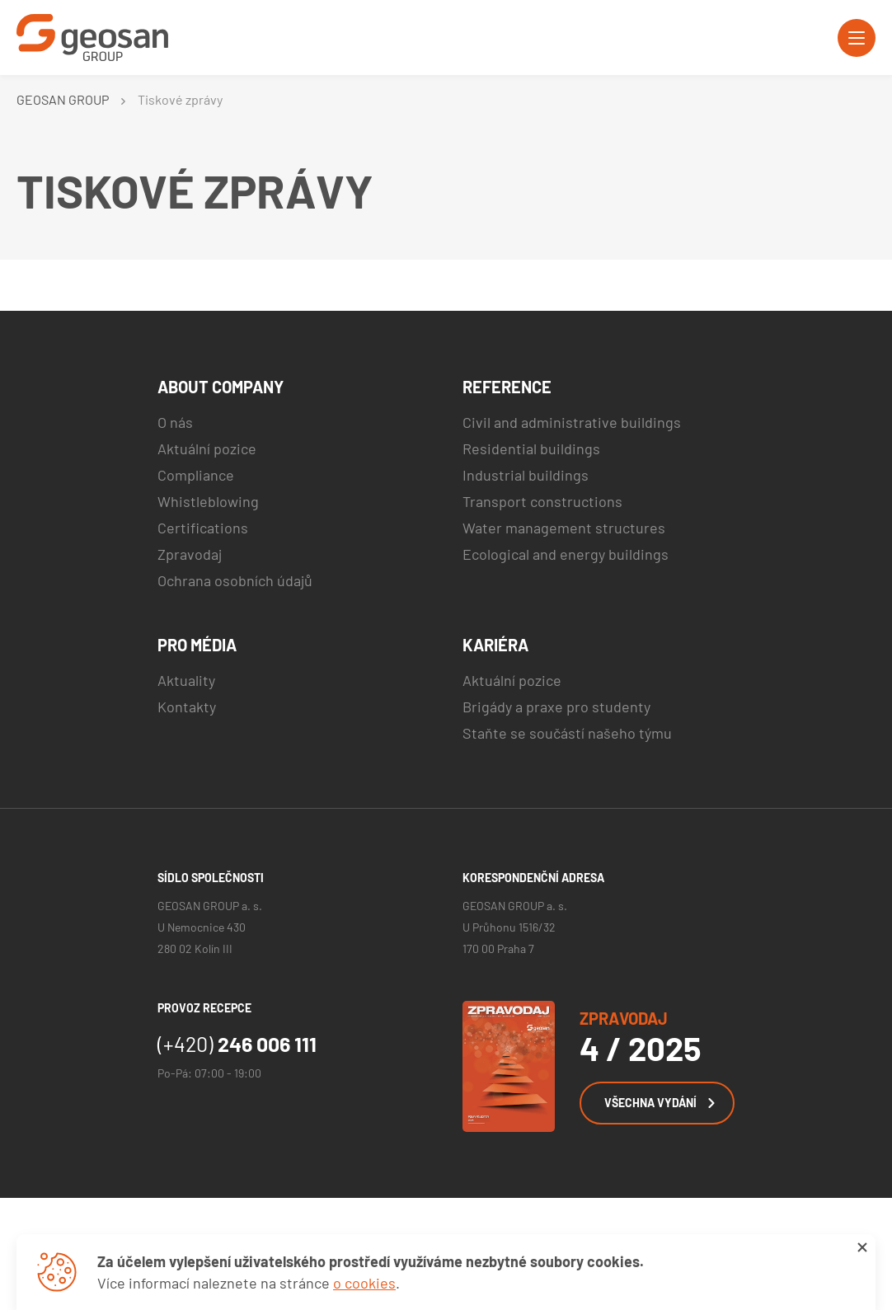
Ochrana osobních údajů (234, 580)
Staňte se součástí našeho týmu (567, 733)
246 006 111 (237, 1043)
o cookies (364, 1283)
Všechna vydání (659, 1103)
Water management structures (563, 528)
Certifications (202, 528)
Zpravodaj (189, 554)
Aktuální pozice (206, 448)
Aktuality (186, 680)
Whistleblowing (208, 501)
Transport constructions (542, 501)
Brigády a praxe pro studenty (556, 706)
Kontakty (186, 706)
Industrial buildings (525, 475)
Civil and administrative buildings (571, 422)
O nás (175, 422)
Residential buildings (531, 448)
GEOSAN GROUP (62, 99)
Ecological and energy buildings (565, 554)
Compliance (195, 475)
